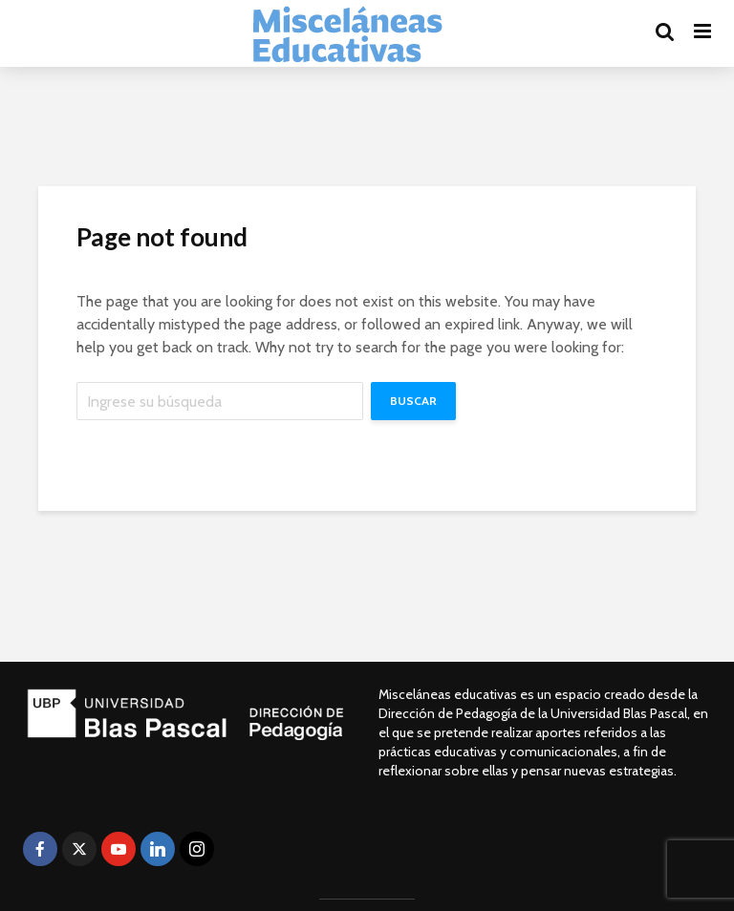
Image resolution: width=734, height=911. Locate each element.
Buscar (413, 400)
